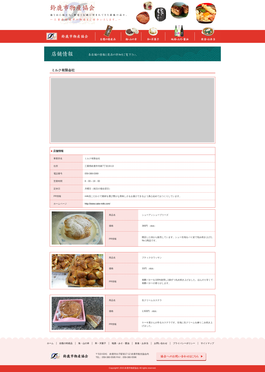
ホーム (50, 343)
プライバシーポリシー (184, 343)
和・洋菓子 (100, 343)
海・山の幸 (83, 343)
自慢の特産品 (66, 343)
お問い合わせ (160, 343)
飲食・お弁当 (141, 343)
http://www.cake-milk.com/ (97, 203)
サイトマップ (207, 343)
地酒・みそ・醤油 (120, 343)
